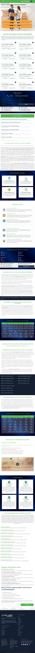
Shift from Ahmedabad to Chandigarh (7, 385)
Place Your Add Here (22, 73)
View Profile (14, 48)
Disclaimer (4, 643)
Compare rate (8, 48)
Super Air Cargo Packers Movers (24, 53)
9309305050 (21, 48)
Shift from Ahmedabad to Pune (6, 380)
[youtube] (27, 644)
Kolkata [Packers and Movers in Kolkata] (20, 253)
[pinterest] (29, 644)
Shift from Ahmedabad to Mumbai (7, 376)
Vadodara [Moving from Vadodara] (20, 621)
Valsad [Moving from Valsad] (19, 629)
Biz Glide (28, 652)
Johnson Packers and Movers (24, 63)
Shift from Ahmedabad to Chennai (7, 383)
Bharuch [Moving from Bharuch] (19, 622)
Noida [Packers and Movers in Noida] (19, 259)
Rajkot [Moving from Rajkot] (19, 618)
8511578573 (5, 78)
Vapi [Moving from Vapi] (19, 630)
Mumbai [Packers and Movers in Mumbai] (2, 253)
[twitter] (23, 644)
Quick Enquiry (26, 266)
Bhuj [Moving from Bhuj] (19, 616)
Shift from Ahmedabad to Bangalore (7, 378)
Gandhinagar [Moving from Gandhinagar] (20, 627)
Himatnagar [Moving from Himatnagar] (20, 632)
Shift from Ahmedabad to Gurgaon (7, 390)
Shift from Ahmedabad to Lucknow (7, 392)
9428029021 (4, 48)
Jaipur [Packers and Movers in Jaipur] (19, 257)
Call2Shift (12, 652)
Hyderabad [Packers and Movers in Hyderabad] (3, 257)
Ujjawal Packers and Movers (6, 53)
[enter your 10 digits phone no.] (11, 605)
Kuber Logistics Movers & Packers (25, 43)
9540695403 (22, 78)
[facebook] (21, 644)
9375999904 (22, 58)
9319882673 (5, 68)
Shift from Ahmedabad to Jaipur (23, 380)
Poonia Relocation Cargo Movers (7, 43)
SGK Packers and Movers (5, 73)
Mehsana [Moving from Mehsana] (19, 619)
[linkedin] (25, 644)
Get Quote (27, 604)
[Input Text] (9, 99)
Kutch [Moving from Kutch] (19, 633)
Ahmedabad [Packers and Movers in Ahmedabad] (21, 255)
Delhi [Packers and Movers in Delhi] (2, 252)
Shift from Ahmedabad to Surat (6, 388)
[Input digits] (9, 102)
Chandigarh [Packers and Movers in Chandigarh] (20, 260)
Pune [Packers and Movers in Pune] (2, 259)
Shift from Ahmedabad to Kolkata (24, 378)
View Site (31, 48)
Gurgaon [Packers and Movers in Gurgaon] (3, 260)
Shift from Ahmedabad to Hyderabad (24, 376)
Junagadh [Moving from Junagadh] (3, 633)
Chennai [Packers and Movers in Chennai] (3, 255)
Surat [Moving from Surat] (2, 629)
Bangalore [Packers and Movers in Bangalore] (20, 252)
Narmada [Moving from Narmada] (3, 635)
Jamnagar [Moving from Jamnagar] (3, 632)
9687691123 (5, 58)
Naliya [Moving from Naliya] (19, 624)
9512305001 (23, 68)
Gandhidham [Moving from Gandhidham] (3, 627)
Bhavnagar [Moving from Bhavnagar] (3, 630)
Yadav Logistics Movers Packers (7, 63)
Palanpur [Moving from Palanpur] (19, 635)
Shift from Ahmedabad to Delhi (23, 383)
